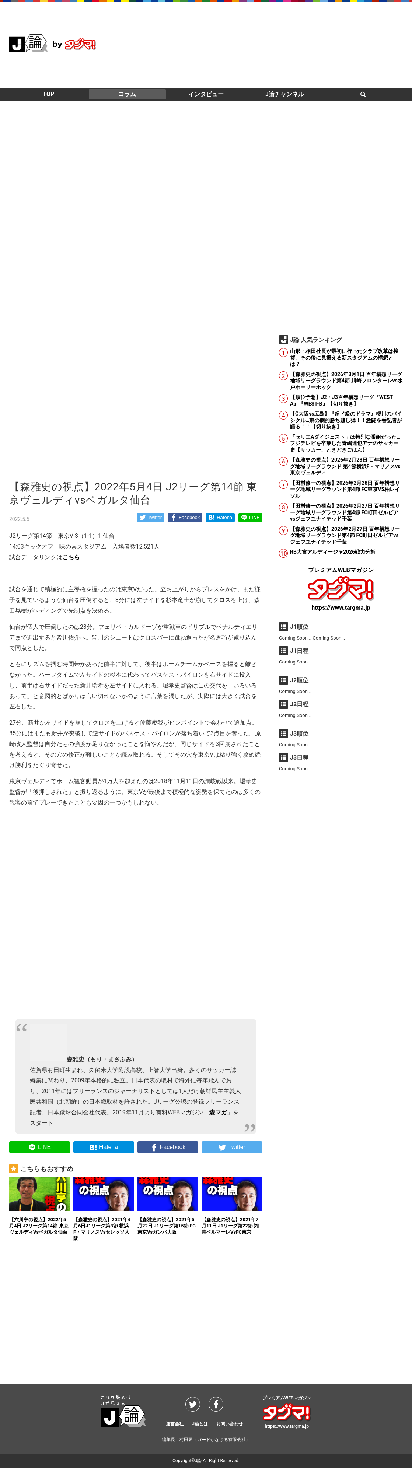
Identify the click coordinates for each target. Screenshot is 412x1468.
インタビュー (206, 94)
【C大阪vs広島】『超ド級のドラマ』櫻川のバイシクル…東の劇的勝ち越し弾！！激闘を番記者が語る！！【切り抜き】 (346, 420)
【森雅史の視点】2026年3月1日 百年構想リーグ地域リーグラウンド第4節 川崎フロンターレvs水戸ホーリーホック (346, 380)
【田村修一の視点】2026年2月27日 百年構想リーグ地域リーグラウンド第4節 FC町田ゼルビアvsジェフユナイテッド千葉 (345, 512)
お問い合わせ (229, 1424)
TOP (48, 94)
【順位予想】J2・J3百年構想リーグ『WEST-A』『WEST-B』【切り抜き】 (342, 400)
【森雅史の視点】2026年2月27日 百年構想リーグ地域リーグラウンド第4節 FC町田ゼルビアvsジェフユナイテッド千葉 (345, 535)
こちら (71, 557)
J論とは (200, 1424)
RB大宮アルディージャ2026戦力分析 (333, 552)
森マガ (218, 1112)
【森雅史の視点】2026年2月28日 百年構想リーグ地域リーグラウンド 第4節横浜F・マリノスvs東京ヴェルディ (345, 466)
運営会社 (175, 1424)
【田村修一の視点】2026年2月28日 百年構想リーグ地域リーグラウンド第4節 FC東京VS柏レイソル (345, 489)
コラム (127, 94)
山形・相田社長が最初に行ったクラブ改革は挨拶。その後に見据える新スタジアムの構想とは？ (344, 357)
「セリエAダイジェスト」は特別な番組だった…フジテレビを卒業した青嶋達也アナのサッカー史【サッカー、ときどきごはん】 (345, 443)
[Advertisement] (268, 44)
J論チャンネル (284, 94)
